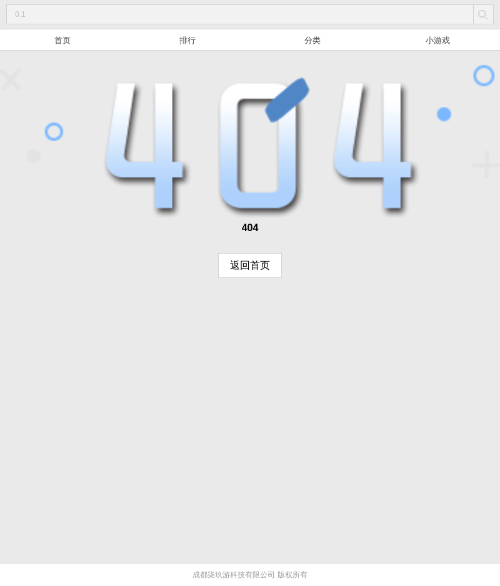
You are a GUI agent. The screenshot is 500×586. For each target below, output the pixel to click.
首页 (62, 40)
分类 (312, 40)
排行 (187, 40)
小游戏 (438, 40)
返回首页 (250, 265)
